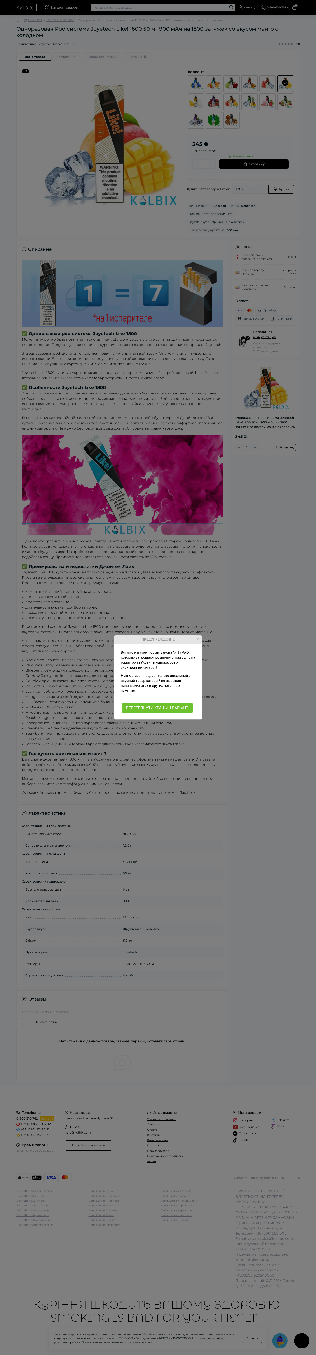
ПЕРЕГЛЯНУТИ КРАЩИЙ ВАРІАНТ (157, 708)
